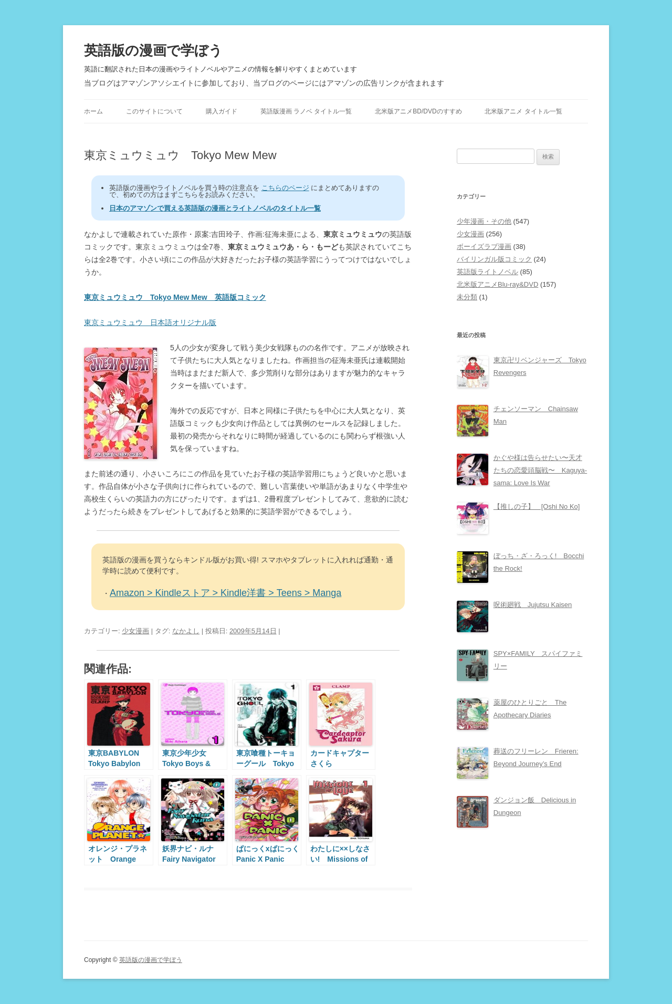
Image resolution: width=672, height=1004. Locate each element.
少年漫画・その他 (484, 221)
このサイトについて (154, 111)
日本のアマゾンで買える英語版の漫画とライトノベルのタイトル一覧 (215, 208)
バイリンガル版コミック (494, 259)
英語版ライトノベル (487, 272)
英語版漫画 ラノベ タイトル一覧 (306, 111)
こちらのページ (285, 188)
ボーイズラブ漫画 (484, 246)
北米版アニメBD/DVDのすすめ (418, 111)
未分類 (467, 297)
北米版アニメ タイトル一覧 (523, 111)
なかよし (186, 631)
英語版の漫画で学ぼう (153, 50)
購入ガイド (221, 111)
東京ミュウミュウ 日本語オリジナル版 (150, 322)
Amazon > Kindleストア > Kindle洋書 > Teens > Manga (225, 593)
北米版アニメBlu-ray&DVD (497, 284)
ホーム (93, 111)
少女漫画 (135, 631)
